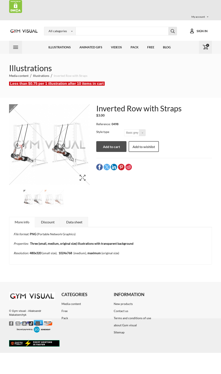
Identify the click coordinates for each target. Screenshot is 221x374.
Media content (71, 304)
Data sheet (74, 222)
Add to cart (111, 147)
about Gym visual (125, 325)
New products (123, 304)
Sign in (202, 31)
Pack (135, 47)
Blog (167, 47)
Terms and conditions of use (132, 318)
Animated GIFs (90, 47)
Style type (103, 132)
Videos (116, 47)
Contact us (121, 311)
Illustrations (59, 47)
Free (150, 47)
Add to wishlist (144, 147)
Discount (48, 222)
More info (22, 222)
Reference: (103, 124)
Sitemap (119, 332)
